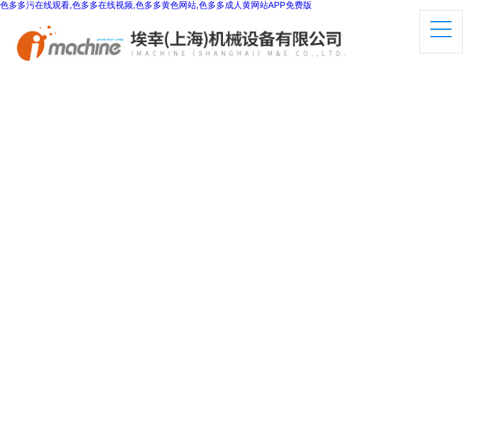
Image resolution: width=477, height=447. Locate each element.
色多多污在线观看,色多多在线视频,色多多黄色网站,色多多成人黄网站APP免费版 (156, 5)
